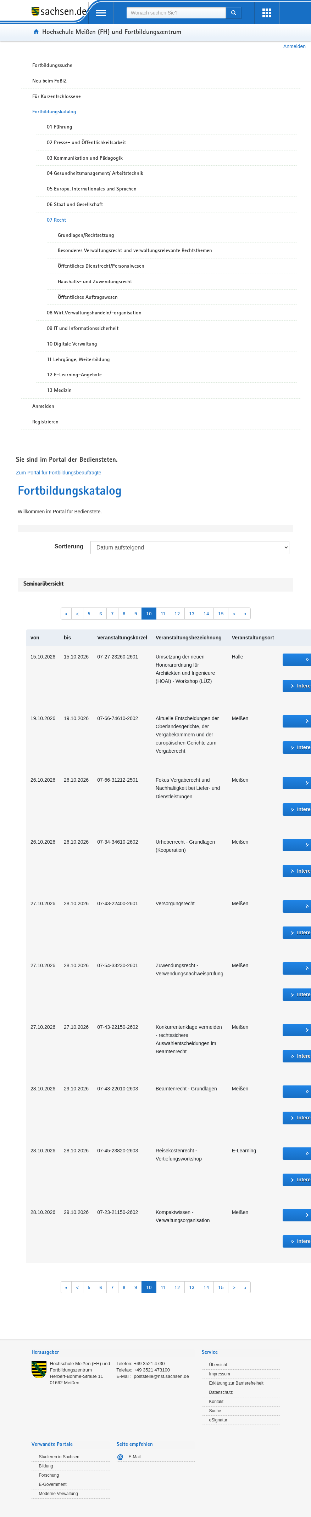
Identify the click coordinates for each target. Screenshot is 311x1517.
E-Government (53, 1484)
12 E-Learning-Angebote (74, 374)
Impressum (219, 1373)
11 (163, 613)
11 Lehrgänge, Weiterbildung (78, 359)
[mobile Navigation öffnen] (101, 13)
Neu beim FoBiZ (49, 81)
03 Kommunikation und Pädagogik (85, 158)
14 (206, 613)
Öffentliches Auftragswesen (88, 297)
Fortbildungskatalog (54, 111)
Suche (215, 1410)
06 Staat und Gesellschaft (75, 204)
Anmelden (294, 46)
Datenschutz (221, 1392)
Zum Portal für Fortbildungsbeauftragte (58, 472)
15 (221, 613)
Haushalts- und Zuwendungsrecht (95, 281)
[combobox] (176, 13)
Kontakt (216, 1401)
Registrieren (45, 421)
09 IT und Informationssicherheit (82, 328)
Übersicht (218, 1364)
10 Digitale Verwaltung (72, 344)
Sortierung (69, 546)
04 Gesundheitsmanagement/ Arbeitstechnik (95, 173)
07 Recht (56, 220)
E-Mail (135, 1456)
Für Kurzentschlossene (56, 96)
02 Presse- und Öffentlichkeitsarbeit (86, 142)
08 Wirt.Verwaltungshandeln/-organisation (94, 312)
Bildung (46, 1466)
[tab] (113, 1353)
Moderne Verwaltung (58, 1493)
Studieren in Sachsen (59, 1456)
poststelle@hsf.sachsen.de (161, 1376)
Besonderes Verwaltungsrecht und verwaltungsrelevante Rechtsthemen (135, 250)
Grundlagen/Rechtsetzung (86, 235)
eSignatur (218, 1420)
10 (149, 613)
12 (177, 613)
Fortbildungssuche (52, 65)
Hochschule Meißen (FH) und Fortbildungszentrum (111, 31)
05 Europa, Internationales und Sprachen (92, 189)
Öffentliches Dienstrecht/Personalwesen (101, 266)
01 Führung (59, 127)
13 (192, 613)
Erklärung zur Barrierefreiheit (236, 1383)
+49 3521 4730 (149, 1363)
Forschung (49, 1475)
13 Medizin (59, 390)
